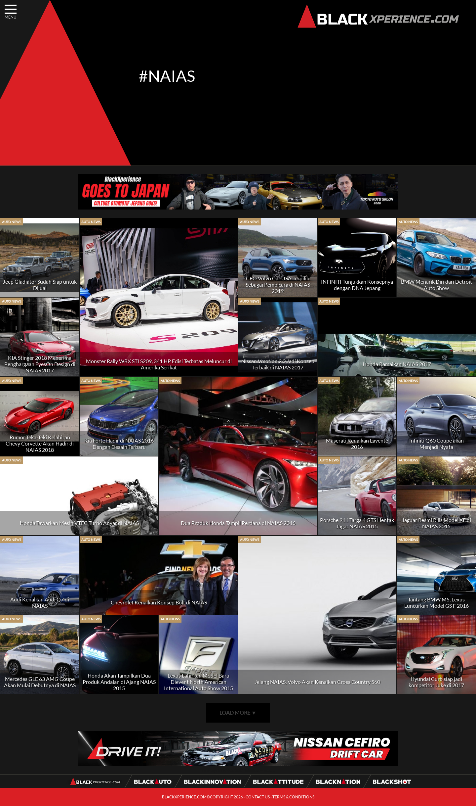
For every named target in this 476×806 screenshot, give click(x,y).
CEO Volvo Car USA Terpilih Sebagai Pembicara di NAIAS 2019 (278, 284)
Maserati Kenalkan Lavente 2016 (357, 443)
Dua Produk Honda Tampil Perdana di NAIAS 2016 (238, 523)
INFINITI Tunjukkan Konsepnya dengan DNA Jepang (357, 284)
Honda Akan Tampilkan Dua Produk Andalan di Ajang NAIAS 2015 (119, 681)
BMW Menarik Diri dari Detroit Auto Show (436, 284)
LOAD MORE (238, 712)
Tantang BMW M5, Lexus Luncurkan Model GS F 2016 (436, 602)
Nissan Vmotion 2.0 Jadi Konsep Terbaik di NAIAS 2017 (277, 364)
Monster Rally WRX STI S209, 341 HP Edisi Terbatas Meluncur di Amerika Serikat (159, 364)
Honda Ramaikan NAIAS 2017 (397, 364)
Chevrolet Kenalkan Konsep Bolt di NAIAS (159, 602)
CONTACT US (258, 796)
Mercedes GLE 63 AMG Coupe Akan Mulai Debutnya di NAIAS (40, 682)
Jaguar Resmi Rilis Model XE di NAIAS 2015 (436, 523)
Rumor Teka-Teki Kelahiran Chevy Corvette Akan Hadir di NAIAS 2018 (40, 443)
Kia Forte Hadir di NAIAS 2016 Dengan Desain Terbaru (119, 443)
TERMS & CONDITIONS (293, 796)
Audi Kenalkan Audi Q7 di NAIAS (39, 602)
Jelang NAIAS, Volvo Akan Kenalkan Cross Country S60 (317, 682)
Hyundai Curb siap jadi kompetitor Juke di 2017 (436, 682)
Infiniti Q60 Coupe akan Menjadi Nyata (436, 443)
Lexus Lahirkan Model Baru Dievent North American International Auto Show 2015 (198, 681)
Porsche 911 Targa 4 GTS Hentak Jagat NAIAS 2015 (357, 523)
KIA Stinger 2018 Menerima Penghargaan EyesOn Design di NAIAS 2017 (39, 364)
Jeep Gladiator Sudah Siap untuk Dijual (40, 284)
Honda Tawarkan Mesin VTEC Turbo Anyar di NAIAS (79, 523)
